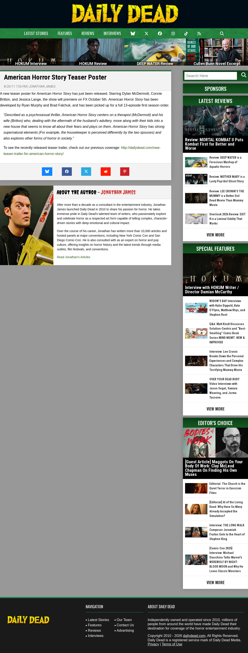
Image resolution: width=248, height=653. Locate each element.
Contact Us (125, 625)
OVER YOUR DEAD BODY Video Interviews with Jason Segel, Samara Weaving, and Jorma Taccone (224, 388)
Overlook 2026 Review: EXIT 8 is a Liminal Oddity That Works (227, 219)
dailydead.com (194, 636)
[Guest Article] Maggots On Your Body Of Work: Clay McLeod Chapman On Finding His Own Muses (214, 468)
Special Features (215, 248)
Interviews (112, 33)
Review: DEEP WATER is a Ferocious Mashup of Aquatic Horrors (225, 162)
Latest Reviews (215, 101)
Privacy (153, 644)
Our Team (124, 620)
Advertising (125, 630)
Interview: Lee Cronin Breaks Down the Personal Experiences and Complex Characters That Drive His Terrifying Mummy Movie (226, 361)
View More (216, 235)
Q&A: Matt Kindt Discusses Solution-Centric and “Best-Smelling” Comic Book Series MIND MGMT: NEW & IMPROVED (227, 333)
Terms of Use (172, 644)
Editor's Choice (215, 423)
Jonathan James (42, 86)
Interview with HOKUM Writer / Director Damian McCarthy (212, 289)
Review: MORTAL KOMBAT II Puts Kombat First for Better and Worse (214, 144)
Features (65, 33)
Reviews (88, 33)
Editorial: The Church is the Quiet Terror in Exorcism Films (227, 488)
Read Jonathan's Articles (73, 257)
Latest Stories (36, 33)
